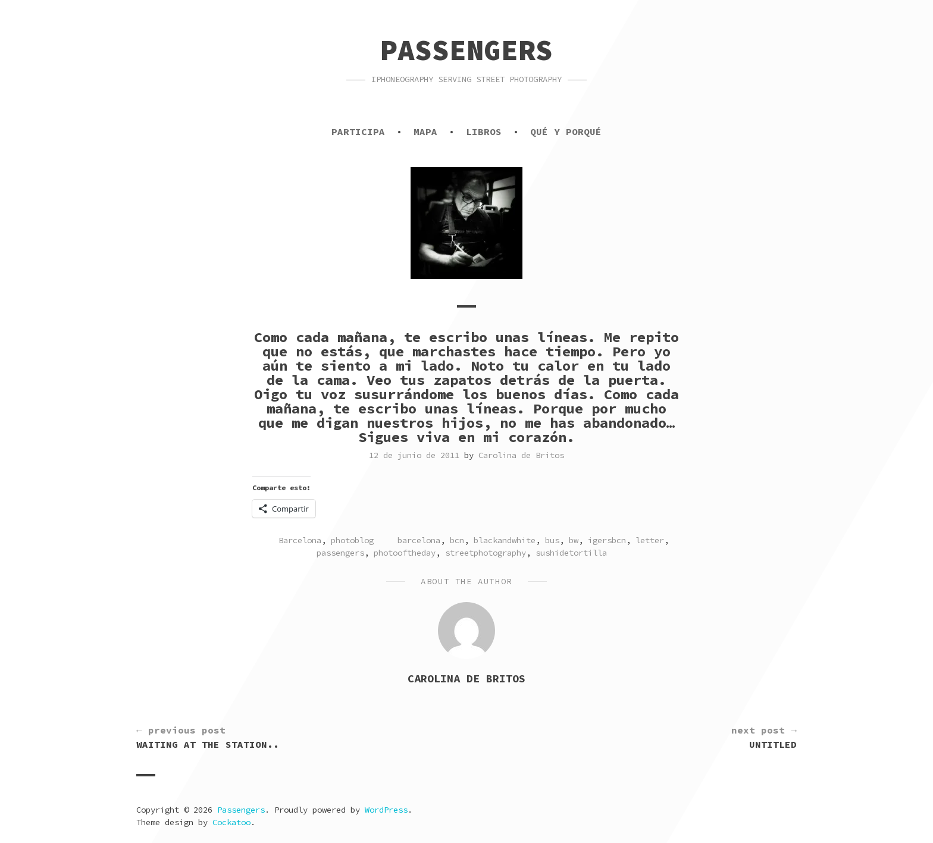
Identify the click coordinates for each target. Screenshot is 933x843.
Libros (484, 131)
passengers (340, 552)
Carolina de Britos (521, 455)
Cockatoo (231, 822)
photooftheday (405, 552)
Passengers (466, 50)
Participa (358, 131)
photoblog (352, 540)
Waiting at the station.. (207, 736)
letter (649, 540)
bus (552, 540)
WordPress (386, 809)
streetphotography (485, 552)
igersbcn (607, 540)
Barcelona (299, 540)
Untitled (764, 736)
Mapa (425, 131)
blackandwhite (505, 540)
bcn (457, 540)
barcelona (418, 540)
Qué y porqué (566, 131)
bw (573, 540)
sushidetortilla (571, 552)
